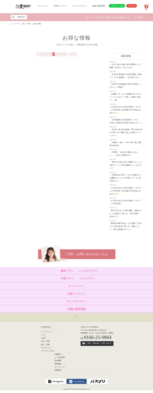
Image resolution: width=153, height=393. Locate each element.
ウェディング (46, 348)
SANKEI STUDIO (74, 389)
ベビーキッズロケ (48, 351)
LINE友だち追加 (117, 6)
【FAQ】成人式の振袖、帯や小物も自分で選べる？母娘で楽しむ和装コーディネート (126, 132)
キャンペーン (42, 6)
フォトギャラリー (79, 6)
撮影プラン (67, 270)
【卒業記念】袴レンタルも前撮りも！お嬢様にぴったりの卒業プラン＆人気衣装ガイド (126, 178)
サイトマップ (59, 367)
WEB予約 (132, 6)
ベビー (43, 335)
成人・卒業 (26, 24)
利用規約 (57, 370)
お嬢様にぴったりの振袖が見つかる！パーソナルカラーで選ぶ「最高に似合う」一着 (126, 97)
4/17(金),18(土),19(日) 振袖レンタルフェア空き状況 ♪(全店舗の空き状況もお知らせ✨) (126, 191)
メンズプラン (87, 278)
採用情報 (57, 364)
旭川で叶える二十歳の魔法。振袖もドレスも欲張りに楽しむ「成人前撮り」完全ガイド (126, 213)
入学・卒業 (45, 341)
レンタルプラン (88, 270)
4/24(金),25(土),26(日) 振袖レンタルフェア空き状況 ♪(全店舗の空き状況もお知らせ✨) (126, 110)
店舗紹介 (57, 354)
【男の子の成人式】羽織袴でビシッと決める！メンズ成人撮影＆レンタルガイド (126, 165)
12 (71, 54)
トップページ (15, 24)
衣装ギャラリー (60, 6)
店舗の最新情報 (98, 6)
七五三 (43, 338)
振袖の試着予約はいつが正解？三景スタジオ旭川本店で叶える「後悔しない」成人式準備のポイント (126, 226)
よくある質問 (59, 357)
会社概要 (57, 360)
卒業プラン (67, 278)
